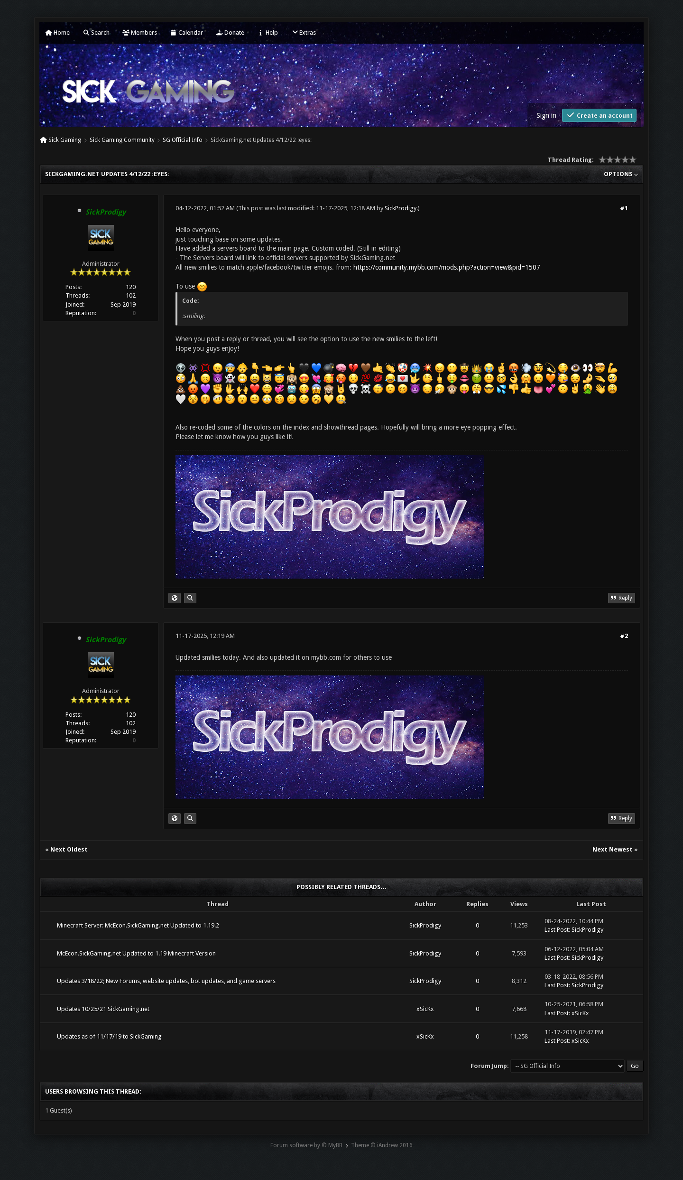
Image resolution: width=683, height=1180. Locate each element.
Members (139, 32)
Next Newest (612, 849)
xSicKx (425, 1008)
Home (57, 32)
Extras (303, 32)
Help (267, 32)
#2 (624, 635)
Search (96, 32)
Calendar (186, 32)
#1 (624, 208)
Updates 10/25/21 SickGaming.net (103, 1008)
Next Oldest (69, 849)
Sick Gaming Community (122, 140)
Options (621, 174)
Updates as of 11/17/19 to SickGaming (109, 1036)
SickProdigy (400, 208)
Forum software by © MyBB (306, 1145)
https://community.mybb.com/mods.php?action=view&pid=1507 (446, 267)
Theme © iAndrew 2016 (382, 1145)
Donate (230, 32)
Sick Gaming (64, 140)
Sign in (546, 115)
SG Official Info (183, 140)
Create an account (599, 115)
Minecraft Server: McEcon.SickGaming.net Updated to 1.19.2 (138, 925)
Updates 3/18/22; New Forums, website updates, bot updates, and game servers (166, 980)
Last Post (557, 929)
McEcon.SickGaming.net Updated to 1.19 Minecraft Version (136, 953)
